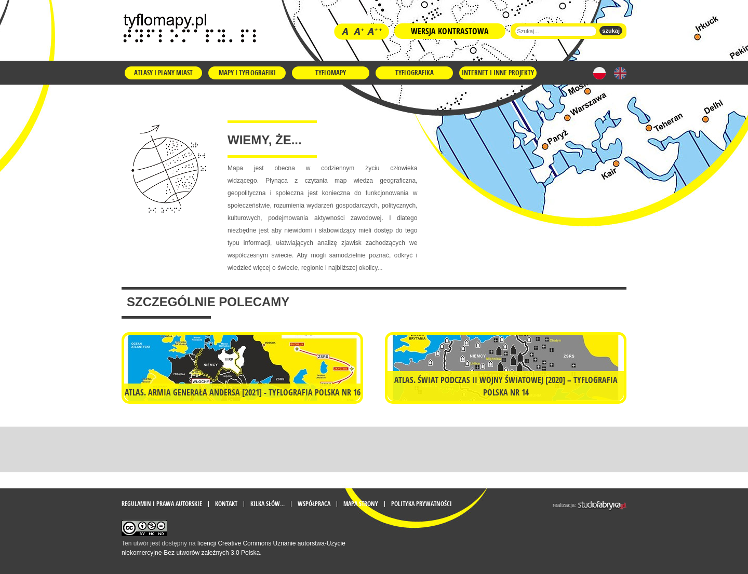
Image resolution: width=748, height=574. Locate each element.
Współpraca (314, 504)
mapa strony (360, 504)
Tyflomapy (330, 72)
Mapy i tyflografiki (247, 72)
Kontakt (226, 504)
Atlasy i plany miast (163, 72)
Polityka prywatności (421, 504)
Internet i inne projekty (498, 72)
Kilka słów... (267, 504)
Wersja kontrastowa (450, 31)
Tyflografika (414, 72)
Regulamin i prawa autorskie (162, 504)
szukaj (611, 31)
